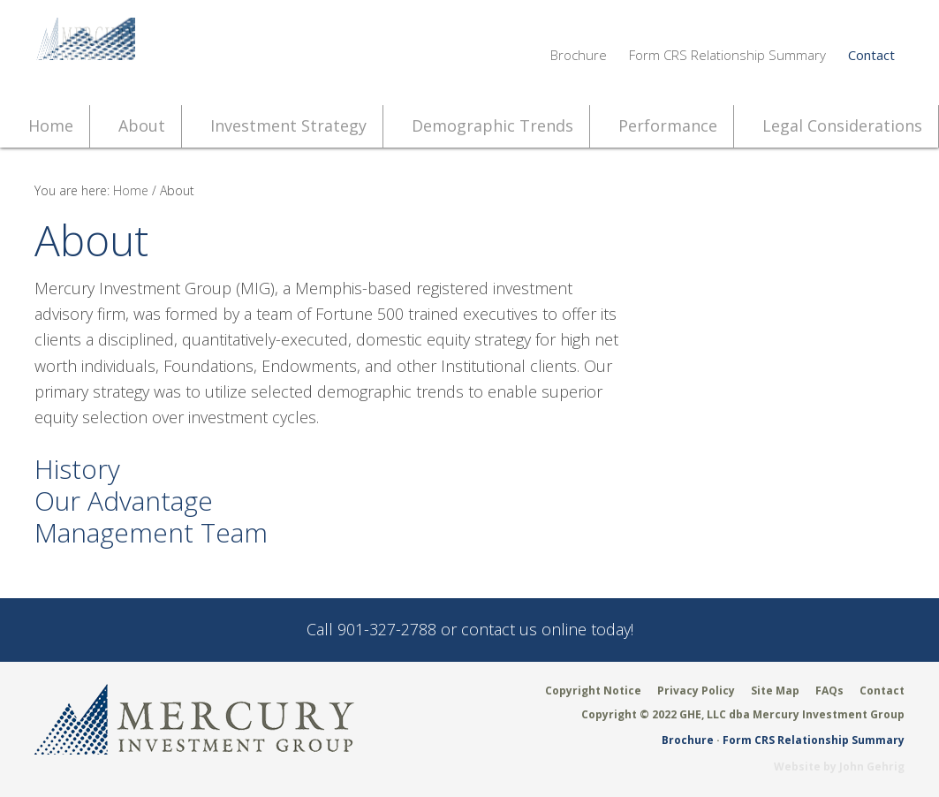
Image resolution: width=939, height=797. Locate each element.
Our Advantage (123, 500)
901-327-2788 (386, 629)
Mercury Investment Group (195, 53)
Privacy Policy (696, 690)
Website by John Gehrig (839, 766)
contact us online (524, 629)
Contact (871, 55)
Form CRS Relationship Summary (727, 55)
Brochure (578, 55)
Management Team (151, 532)
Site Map (775, 690)
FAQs (829, 690)
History (77, 469)
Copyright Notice (593, 690)
